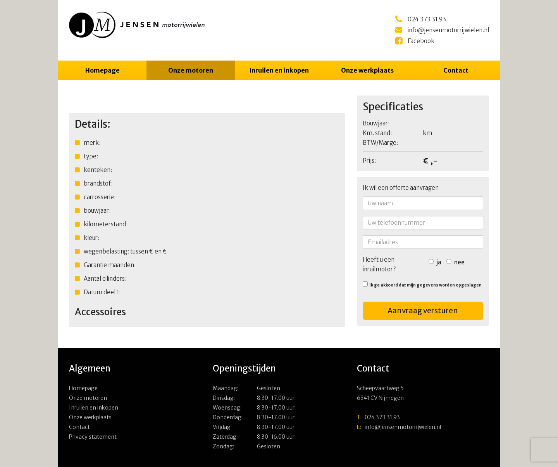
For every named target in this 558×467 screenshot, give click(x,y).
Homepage (102, 70)
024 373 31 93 (378, 417)
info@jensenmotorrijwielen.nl (399, 427)
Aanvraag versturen (423, 310)
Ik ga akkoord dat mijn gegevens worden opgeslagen (422, 284)
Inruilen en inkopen (279, 70)
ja (435, 262)
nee (455, 262)
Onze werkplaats (367, 70)
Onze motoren (190, 70)
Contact (455, 70)
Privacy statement (93, 436)
